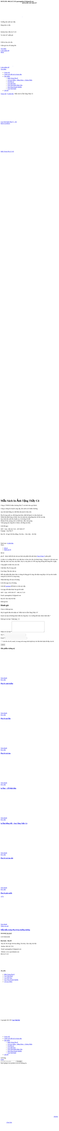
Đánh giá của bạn (6, 619)
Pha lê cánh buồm (7, 685)
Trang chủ (3, 93)
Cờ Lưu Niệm (8, 983)
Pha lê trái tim (6, 755)
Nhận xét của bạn (6, 634)
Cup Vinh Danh (12, 88)
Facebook (8, 586)
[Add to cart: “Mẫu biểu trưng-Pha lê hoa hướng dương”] (4, 928)
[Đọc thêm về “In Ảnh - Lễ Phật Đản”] (3, 786)
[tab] (31, 548)
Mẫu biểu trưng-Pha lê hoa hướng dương (15, 932)
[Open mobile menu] (2, 52)
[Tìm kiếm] (3, 48)
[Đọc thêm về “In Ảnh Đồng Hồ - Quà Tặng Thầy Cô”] (3, 821)
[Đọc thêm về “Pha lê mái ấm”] (3, 717)
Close (2, 1061)
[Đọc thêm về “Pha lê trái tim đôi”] (3, 856)
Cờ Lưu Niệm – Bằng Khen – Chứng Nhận (20, 80)
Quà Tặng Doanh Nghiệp (15, 87)
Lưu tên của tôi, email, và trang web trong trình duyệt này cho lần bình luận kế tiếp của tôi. (28, 643)
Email (3, 640)
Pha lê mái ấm (6, 720)
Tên (2, 637)
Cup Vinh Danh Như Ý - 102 (9, 122)
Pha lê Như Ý (41, 556)
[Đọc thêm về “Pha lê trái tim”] (3, 752)
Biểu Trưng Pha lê (13, 78)
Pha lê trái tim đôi (7, 860)
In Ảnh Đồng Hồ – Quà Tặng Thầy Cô (14, 825)
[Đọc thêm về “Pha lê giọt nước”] (3, 891)
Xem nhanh (4, 680)
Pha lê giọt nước (6, 895)
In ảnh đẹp (10, 93)
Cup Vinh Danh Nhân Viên (15, 85)
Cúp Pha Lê (11, 81)
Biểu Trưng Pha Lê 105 (7, 151)
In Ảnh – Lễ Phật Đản (8, 790)
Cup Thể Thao (12, 83)
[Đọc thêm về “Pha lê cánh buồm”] (3, 682)
